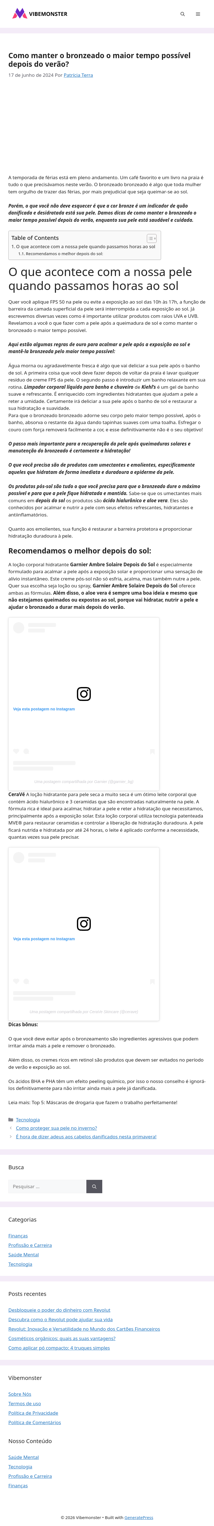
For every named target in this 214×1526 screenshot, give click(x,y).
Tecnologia (28, 1119)
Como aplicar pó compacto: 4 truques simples (59, 1348)
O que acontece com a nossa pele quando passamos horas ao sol (85, 246)
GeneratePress (139, 1517)
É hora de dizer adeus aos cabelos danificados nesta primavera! (86, 1136)
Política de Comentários (34, 1422)
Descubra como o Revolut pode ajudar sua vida (60, 1319)
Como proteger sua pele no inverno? (56, 1128)
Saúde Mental (23, 1254)
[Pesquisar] (94, 1186)
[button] (182, 14)
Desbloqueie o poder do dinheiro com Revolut (59, 1310)
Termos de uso (24, 1403)
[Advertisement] (107, 128)
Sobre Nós (19, 1394)
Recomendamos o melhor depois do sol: (64, 253)
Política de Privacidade (33, 1413)
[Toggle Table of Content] (149, 238)
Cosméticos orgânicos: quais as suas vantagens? (62, 1338)
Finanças (18, 1235)
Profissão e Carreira (30, 1245)
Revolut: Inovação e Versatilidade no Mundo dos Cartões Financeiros (84, 1329)
